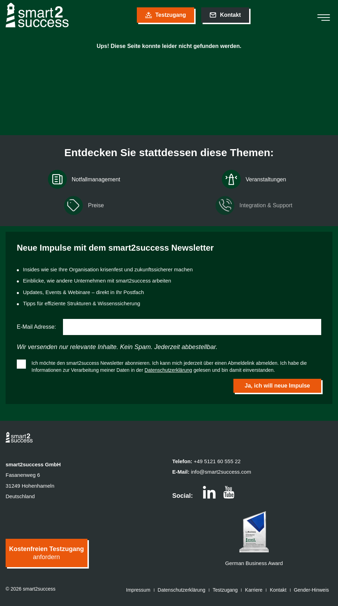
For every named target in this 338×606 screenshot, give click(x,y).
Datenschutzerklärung (168, 370)
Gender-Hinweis (311, 590)
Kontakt (278, 590)
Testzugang (225, 590)
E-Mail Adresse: (36, 327)
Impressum (138, 590)
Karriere (253, 590)
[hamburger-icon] (324, 15)
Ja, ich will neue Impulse (277, 386)
